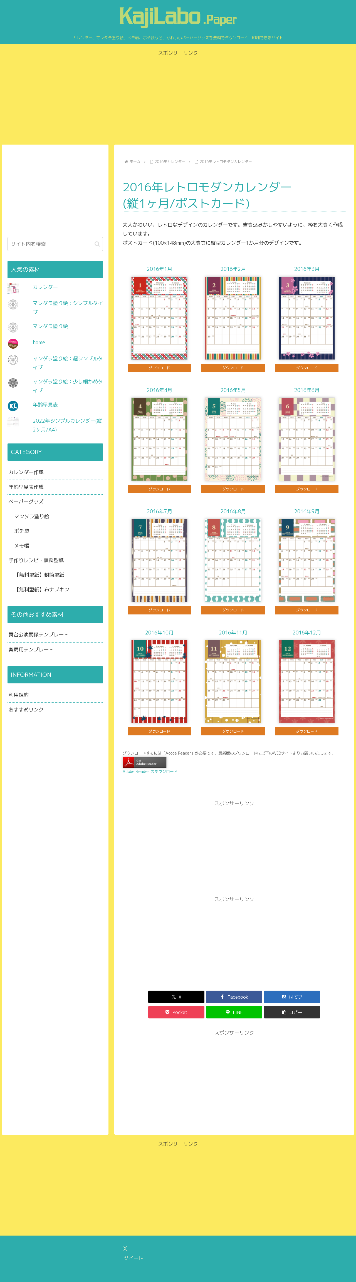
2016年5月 (233, 390)
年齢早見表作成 (26, 486)
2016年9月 (307, 511)
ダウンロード (159, 367)
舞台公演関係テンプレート (39, 634)
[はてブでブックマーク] (215, 997)
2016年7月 (159, 511)
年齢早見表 (45, 404)
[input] (55, 244)
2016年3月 (307, 269)
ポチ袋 (21, 530)
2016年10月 (159, 632)
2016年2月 (233, 269)
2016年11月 (233, 632)
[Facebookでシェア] (178, 997)
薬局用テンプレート (31, 649)
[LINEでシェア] (290, 997)
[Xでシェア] (140, 997)
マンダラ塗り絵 (50, 326)
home (39, 342)
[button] (328, 997)
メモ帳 (21, 545)
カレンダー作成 (26, 472)
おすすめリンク (26, 709)
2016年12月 (307, 632)
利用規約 (19, 694)
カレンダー (45, 287)
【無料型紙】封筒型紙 (39, 574)
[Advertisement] (178, 96)
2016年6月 (307, 390)
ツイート (133, 1242)
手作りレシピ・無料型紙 (36, 560)
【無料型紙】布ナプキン (41, 589)
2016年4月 (159, 390)
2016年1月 (159, 269)
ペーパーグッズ (26, 501)
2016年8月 (233, 511)
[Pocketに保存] (253, 997)
